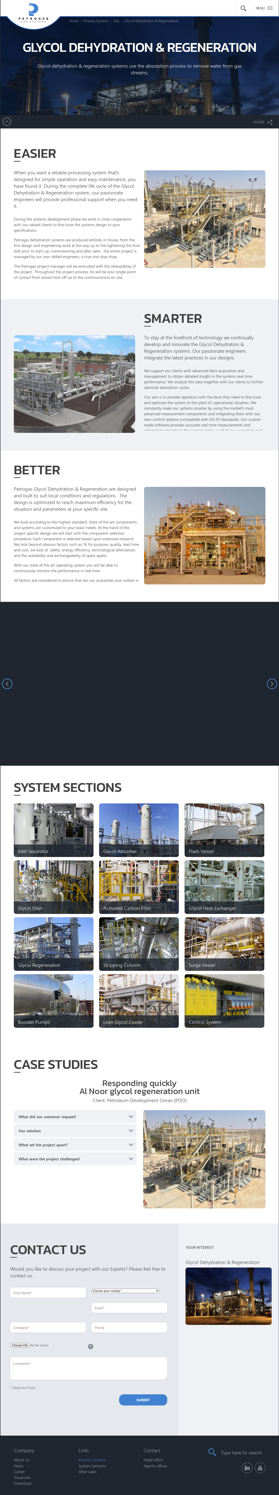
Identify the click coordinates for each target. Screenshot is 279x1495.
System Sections (92, 1465)
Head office (153, 1459)
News (18, 1465)
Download (22, 1483)
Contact (152, 1450)
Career (19, 1471)
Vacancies (22, 1477)
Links (84, 1450)
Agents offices (155, 1465)
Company (24, 1450)
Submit (143, 1399)
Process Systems (92, 1459)
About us (21, 1459)
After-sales (87, 1471)
